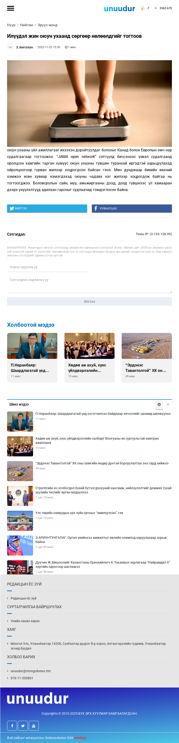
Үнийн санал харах (25, 621)
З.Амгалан (24, 47)
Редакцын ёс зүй (23, 598)
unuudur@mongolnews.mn (31, 671)
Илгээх (89, 301)
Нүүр (11, 25)
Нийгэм (26, 25)
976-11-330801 (22, 678)
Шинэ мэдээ (19, 404)
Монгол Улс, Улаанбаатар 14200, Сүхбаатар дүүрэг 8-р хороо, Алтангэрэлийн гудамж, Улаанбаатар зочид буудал (88, 646)
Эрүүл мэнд (47, 25)
